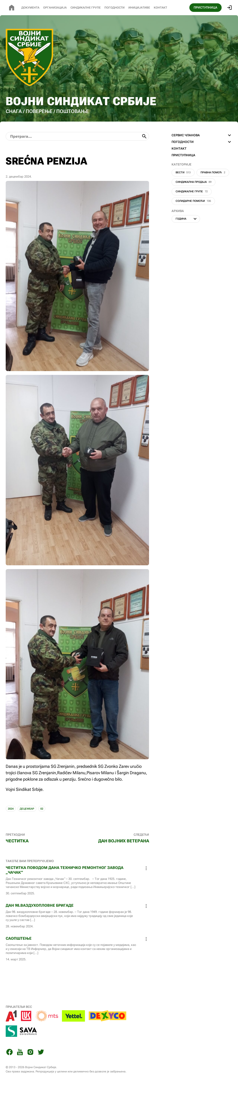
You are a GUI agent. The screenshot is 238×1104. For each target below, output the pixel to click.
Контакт (160, 7)
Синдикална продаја (193, 197)
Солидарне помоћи (193, 216)
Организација (55, 7)
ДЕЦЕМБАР (27, 824)
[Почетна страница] (12, 7)
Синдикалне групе (192, 206)
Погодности (114, 7)
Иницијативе (139, 7)
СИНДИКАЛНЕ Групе (85, 7)
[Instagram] (30, 1068)
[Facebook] (9, 1068)
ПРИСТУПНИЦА (205, 7)
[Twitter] (41, 1068)
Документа (30, 7)
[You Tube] (20, 1068)
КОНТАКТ (179, 163)
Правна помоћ (213, 187)
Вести (183, 187)
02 (41, 824)
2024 (11, 824)
